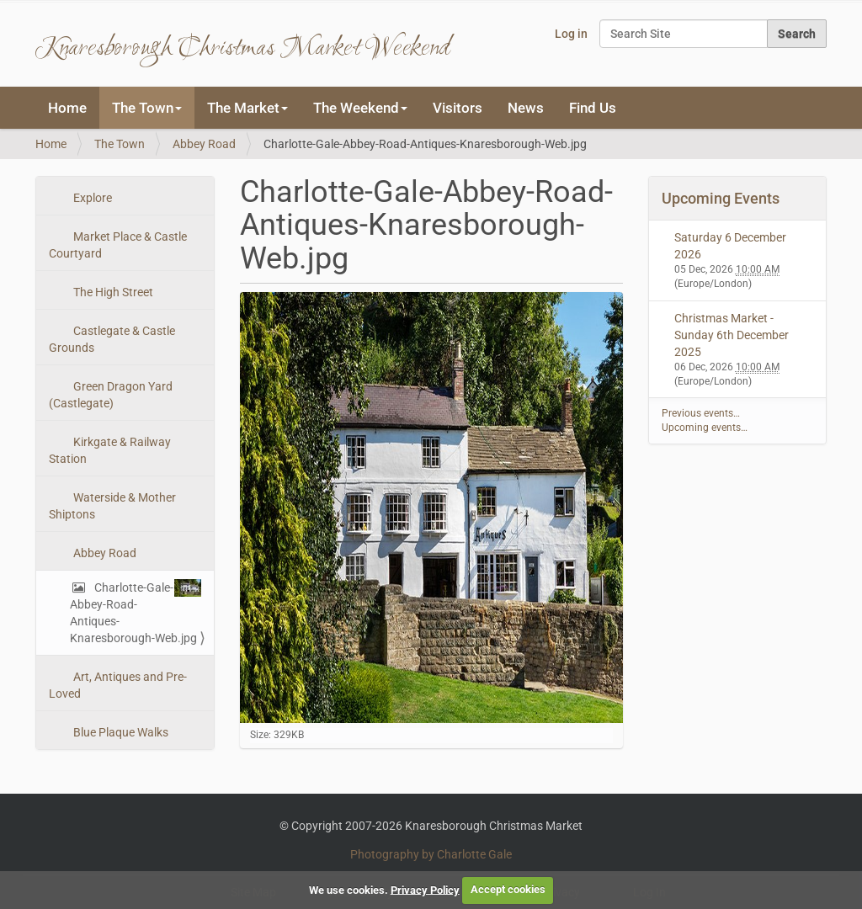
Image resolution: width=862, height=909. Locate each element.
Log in (571, 33)
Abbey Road (204, 144)
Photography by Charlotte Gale (431, 854)
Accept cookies (508, 889)
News (526, 107)
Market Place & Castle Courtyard (118, 245)
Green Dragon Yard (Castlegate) (111, 395)
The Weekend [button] (360, 107)
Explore (91, 198)
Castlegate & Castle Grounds (112, 339)
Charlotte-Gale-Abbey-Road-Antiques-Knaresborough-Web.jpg (135, 612)
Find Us (592, 107)
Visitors (457, 107)
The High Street (112, 292)
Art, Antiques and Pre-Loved (118, 685)
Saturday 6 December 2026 (730, 246)
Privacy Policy (425, 889)
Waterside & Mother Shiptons (112, 506)
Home (67, 107)
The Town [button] (147, 107)
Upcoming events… (705, 427)
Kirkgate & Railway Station (110, 450)
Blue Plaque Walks (119, 732)
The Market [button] (247, 107)
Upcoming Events (721, 198)
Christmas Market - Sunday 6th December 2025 (731, 335)
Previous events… (701, 413)
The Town (119, 144)
